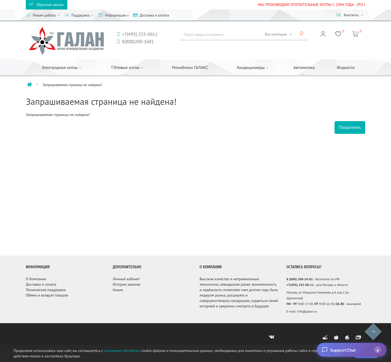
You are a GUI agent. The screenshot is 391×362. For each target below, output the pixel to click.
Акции (118, 289)
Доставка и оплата (41, 284)
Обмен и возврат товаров (47, 295)
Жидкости (346, 67)
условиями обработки (122, 350)
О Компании (36, 278)
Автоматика (303, 67)
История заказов (126, 284)
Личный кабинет (126, 278)
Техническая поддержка (46, 289)
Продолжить (350, 127)
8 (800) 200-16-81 (299, 279)
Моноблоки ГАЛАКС (190, 67)
